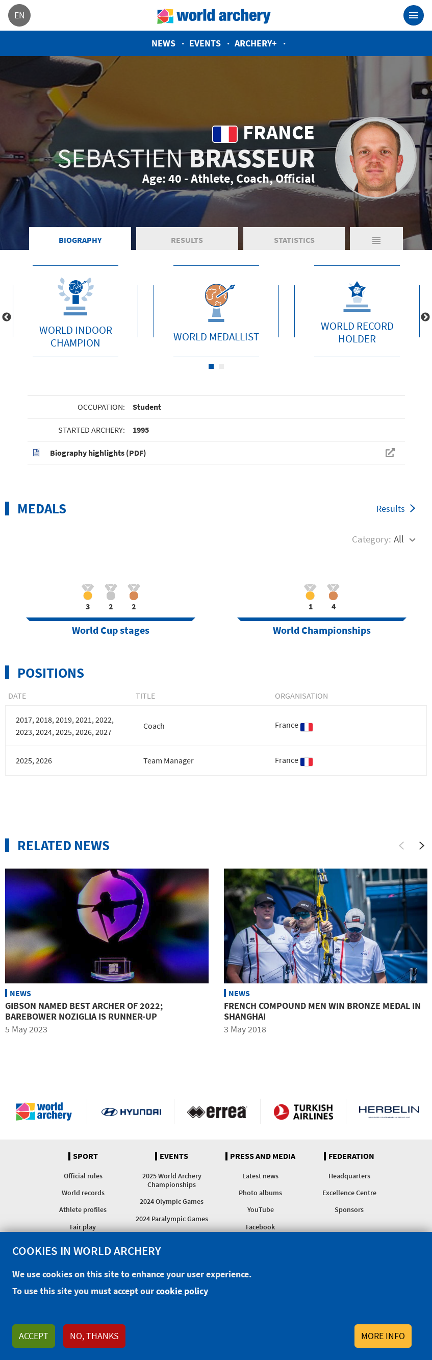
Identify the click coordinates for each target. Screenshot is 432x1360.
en (19, 15)
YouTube (260, 1209)
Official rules (83, 1175)
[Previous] (401, 845)
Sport (85, 1156)
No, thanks (94, 1336)
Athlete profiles (83, 1209)
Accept (33, 1336)
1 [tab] (211, 366)
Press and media (262, 1156)
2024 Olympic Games (172, 1201)
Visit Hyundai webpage (131, 1111)
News (163, 43)
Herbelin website (389, 1111)
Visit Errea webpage (217, 1111)
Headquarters (349, 1175)
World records (83, 1192)
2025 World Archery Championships (171, 1180)
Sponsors (349, 1209)
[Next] (422, 845)
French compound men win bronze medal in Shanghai (322, 1011)
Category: (371, 539)
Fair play (83, 1226)
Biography (80, 240)
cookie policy (182, 1291)
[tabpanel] (75, 311)
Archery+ (256, 43)
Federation (351, 1156)
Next (425, 317)
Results (187, 240)
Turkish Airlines (303, 1111)
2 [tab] (221, 366)
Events (205, 43)
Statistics (294, 240)
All (399, 539)
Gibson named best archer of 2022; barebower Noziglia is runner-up (84, 1011)
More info (383, 1336)
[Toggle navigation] (413, 15)
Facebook (260, 1226)
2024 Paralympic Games (172, 1218)
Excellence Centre (349, 1192)
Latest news (260, 1175)
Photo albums (260, 1192)
